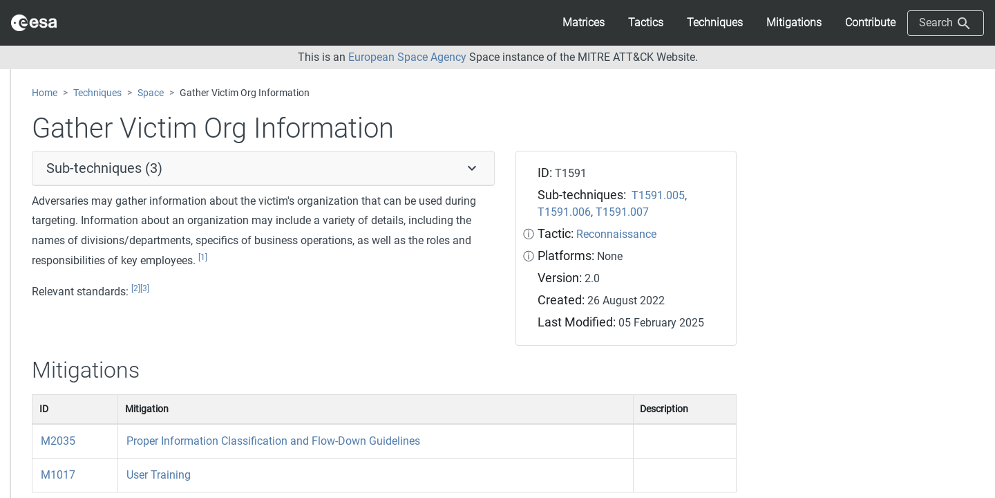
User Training (158, 474)
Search (945, 23)
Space (151, 93)
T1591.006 (564, 212)
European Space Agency (407, 57)
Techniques (97, 93)
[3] (144, 288)
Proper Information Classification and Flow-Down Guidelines (273, 441)
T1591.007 (622, 212)
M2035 (58, 441)
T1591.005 (658, 195)
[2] (135, 288)
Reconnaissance (616, 234)
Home (44, 93)
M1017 (58, 474)
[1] (202, 257)
